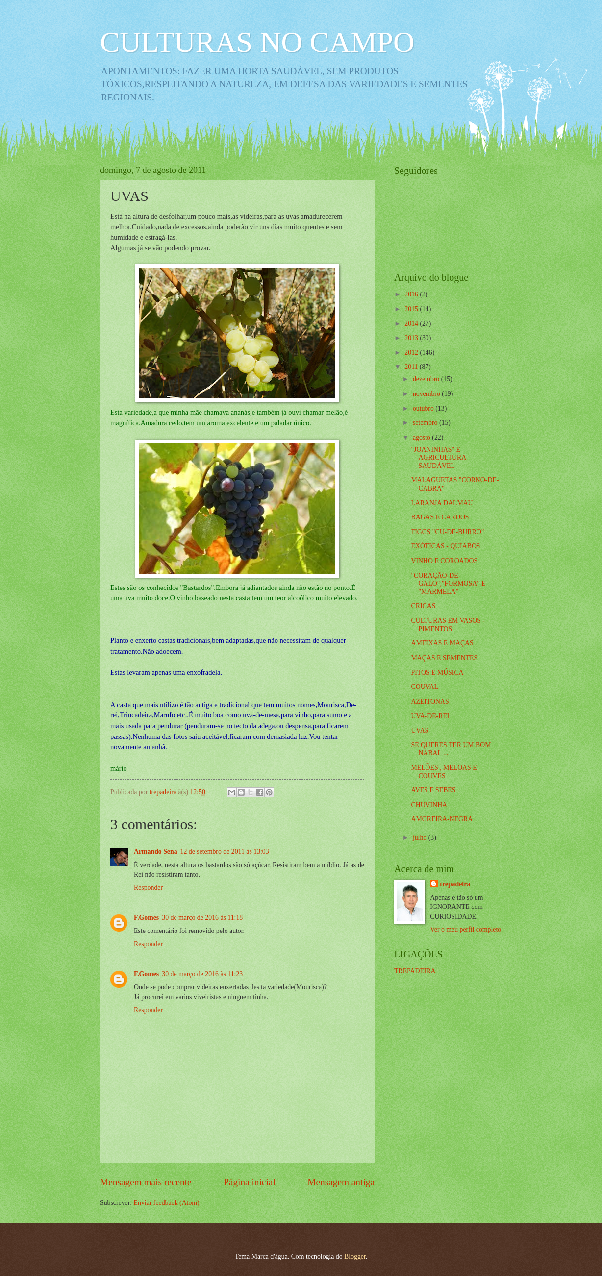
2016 (412, 294)
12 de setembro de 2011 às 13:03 (224, 851)
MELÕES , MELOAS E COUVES (444, 772)
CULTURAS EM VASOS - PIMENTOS (447, 625)
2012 (412, 352)
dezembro (427, 379)
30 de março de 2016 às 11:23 (202, 974)
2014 (412, 323)
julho (420, 837)
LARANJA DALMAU (442, 503)
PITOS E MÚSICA (437, 672)
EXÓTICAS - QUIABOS (445, 546)
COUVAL (424, 686)
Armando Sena (155, 851)
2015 (412, 309)
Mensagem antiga (341, 1182)
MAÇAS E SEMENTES (444, 658)
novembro (427, 393)
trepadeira (455, 884)
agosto (422, 437)
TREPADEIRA (415, 971)
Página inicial (250, 1182)
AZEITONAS (430, 701)
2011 (412, 366)
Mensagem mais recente (146, 1182)
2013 (412, 338)
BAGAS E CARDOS (440, 517)
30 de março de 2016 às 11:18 (202, 917)
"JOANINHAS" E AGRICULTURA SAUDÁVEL (438, 457)
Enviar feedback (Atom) (167, 1202)
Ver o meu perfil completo (465, 929)
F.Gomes (146, 917)
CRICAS (423, 606)
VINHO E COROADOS (444, 560)
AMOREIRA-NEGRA (442, 819)
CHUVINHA (429, 805)
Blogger (355, 1256)
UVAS (419, 730)
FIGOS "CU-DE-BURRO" (447, 532)
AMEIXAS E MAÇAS (442, 643)
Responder (148, 887)
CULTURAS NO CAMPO (257, 42)
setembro (426, 422)
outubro (424, 408)
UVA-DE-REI (430, 716)
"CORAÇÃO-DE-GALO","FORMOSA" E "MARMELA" (448, 583)
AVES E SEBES (433, 790)
